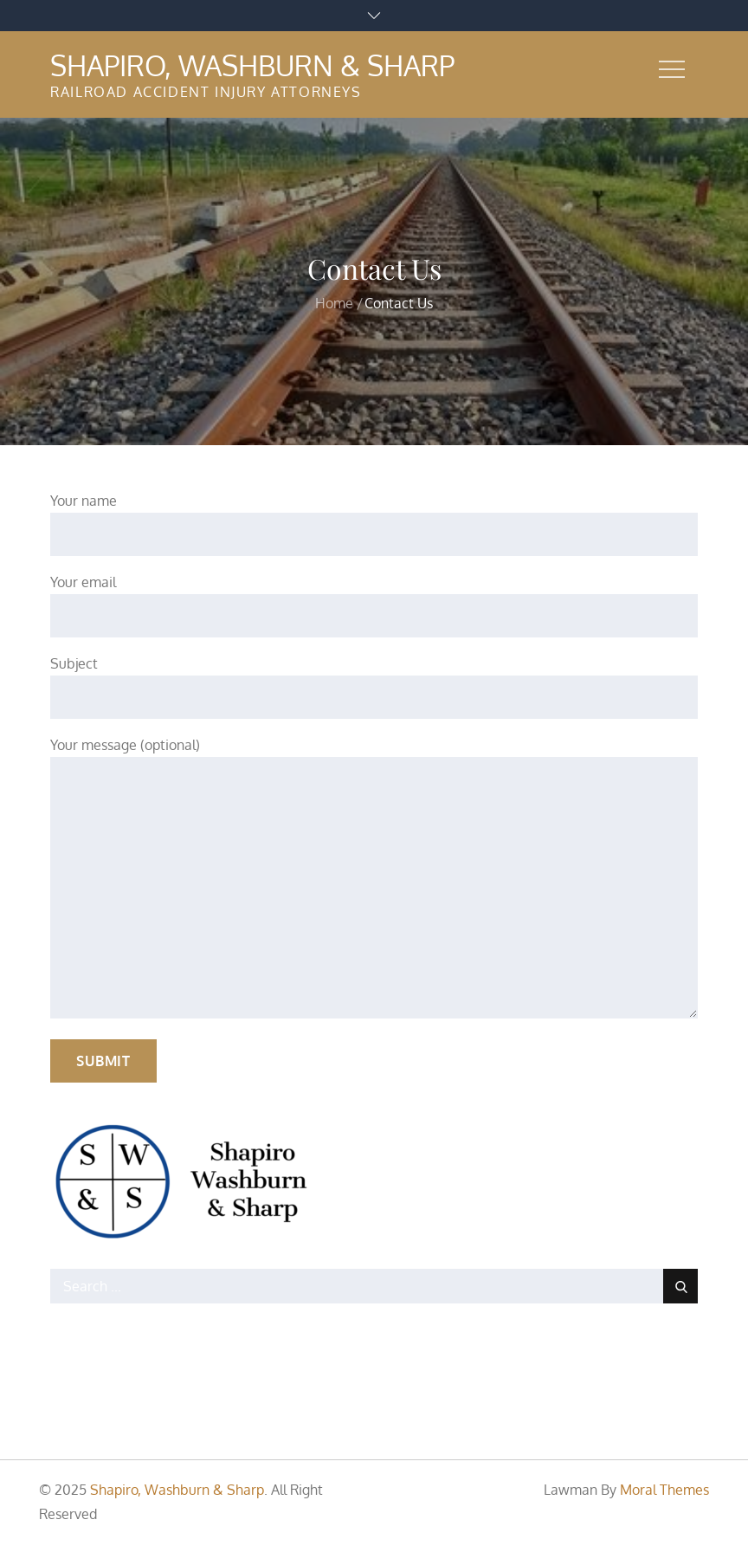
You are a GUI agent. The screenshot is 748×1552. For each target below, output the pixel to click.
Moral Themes (664, 1489)
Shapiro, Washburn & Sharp (252, 65)
